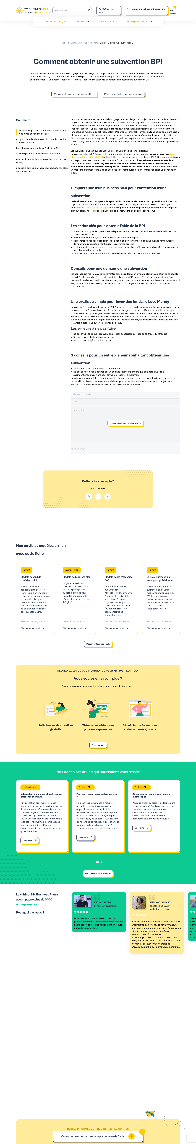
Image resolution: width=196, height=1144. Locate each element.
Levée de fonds (92, 43)
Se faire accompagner (56, 21)
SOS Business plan (107, 10)
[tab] (97, 865)
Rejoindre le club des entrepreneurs (146, 9)
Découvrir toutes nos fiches (98, 877)
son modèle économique (108, 247)
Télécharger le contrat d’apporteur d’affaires (74, 94)
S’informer (108, 21)
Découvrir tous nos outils (98, 644)
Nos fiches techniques (74, 43)
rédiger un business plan (97, 207)
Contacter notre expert (132, 1048)
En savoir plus (98, 745)
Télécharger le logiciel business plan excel (123, 94)
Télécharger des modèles (139, 21)
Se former (83, 21)
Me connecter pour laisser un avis (125, 423)
